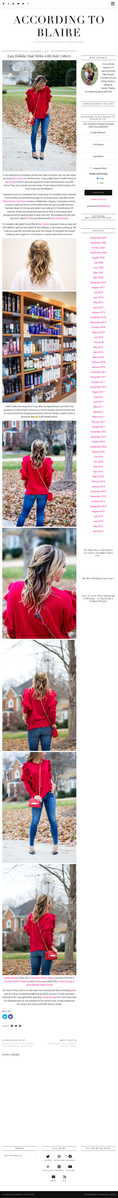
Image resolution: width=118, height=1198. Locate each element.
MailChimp (104, 206)
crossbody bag (49, 997)
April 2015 (98, 531)
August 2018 (98, 332)
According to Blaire (59, 26)
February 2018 (98, 362)
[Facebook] (23, 4)
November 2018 (98, 322)
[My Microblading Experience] (98, 572)
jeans (73, 990)
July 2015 (98, 516)
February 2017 (98, 422)
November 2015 (98, 496)
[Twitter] (4, 4)
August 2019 (98, 287)
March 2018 (98, 357)
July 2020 (98, 262)
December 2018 (98, 317)
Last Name (98, 156)
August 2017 (98, 392)
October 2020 (98, 248)
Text (101, 183)
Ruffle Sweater (11, 978)
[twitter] (47, 1158)
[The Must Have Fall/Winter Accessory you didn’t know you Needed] (98, 549)
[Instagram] (8, 4)
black (39, 981)
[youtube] (70, 1168)
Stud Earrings (66, 981)
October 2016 (98, 441)
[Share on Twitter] (16, 1026)
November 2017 (98, 377)
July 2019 (98, 292)
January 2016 (98, 486)
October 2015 (98, 501)
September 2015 (98, 506)
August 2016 (98, 451)
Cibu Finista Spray (59, 218)
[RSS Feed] (64, 1178)
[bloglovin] (47, 1168)
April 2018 (98, 352)
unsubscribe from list (98, 199)
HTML (101, 179)
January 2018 (98, 367)
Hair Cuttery (18, 178)
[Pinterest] (13, 4)
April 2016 (98, 471)
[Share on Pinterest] (20, 1026)
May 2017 (98, 407)
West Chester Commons (15, 201)
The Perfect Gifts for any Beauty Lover (57, 1043)
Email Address (98, 132)
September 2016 (98, 447)
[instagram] (59, 1158)
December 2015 (98, 491)
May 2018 (98, 347)
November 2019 (98, 282)
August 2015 (98, 511)
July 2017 (98, 397)
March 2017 (98, 417)
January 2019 (98, 312)
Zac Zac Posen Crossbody (16, 981)
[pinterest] (59, 1168)
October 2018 (98, 327)
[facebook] (70, 1158)
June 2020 (98, 267)
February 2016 (98, 481)
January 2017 (98, 427)
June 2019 (98, 297)
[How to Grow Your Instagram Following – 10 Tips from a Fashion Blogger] (98, 595)
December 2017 (98, 372)
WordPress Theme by (100, 1195)
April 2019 (98, 307)
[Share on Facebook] (12, 1026)
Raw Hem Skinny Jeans (42, 978)
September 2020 (98, 252)
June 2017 (98, 402)
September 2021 (98, 238)
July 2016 (98, 456)
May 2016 (98, 466)
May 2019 (98, 302)
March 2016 (98, 476)
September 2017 (98, 387)
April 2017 (98, 412)
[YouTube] (18, 4)
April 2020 (98, 277)
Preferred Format (98, 174)
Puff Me (30, 218)
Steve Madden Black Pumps (39, 985)
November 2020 (98, 243)
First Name (98, 144)
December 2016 (98, 432)
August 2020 (98, 257)
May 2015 (98, 526)
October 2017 (98, 382)
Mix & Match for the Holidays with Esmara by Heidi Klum (20, 1043)
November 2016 (98, 437)
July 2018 (98, 337)
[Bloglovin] (28, 4)
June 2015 (98, 521)
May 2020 (98, 272)
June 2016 (98, 461)
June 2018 (98, 342)
